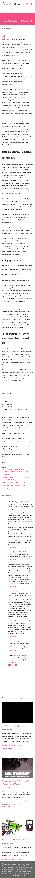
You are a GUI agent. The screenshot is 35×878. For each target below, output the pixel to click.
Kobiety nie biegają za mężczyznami (16, 725)
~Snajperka (11, 564)
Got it (23, 876)
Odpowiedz (12, 547)
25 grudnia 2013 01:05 (21, 502)
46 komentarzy (17, 745)
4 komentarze (17, 804)
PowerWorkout (11, 4)
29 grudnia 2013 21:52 (23, 641)
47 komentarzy (17, 859)
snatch (25, 477)
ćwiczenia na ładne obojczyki (13, 472)
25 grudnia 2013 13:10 (19, 552)
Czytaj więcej (7, 748)
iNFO (26, 472)
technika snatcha (8, 480)
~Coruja (10, 655)
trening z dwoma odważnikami (13, 482)
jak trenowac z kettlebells (12, 477)
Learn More (15, 876)
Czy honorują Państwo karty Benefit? (17, 839)
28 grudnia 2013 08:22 (21, 591)
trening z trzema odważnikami (13, 485)
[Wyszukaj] (27, 3)
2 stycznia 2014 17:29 (20, 655)
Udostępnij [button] (6, 488)
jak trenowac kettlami (11, 474)
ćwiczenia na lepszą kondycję (13, 469)
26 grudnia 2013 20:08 (23, 564)
